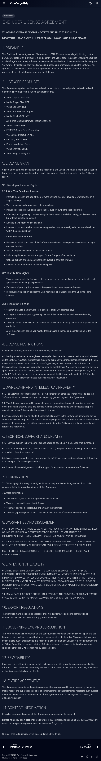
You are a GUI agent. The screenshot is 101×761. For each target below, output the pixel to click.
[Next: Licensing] (88, 746)
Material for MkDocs (19, 758)
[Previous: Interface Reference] (18, 746)
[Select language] (90, 3)
